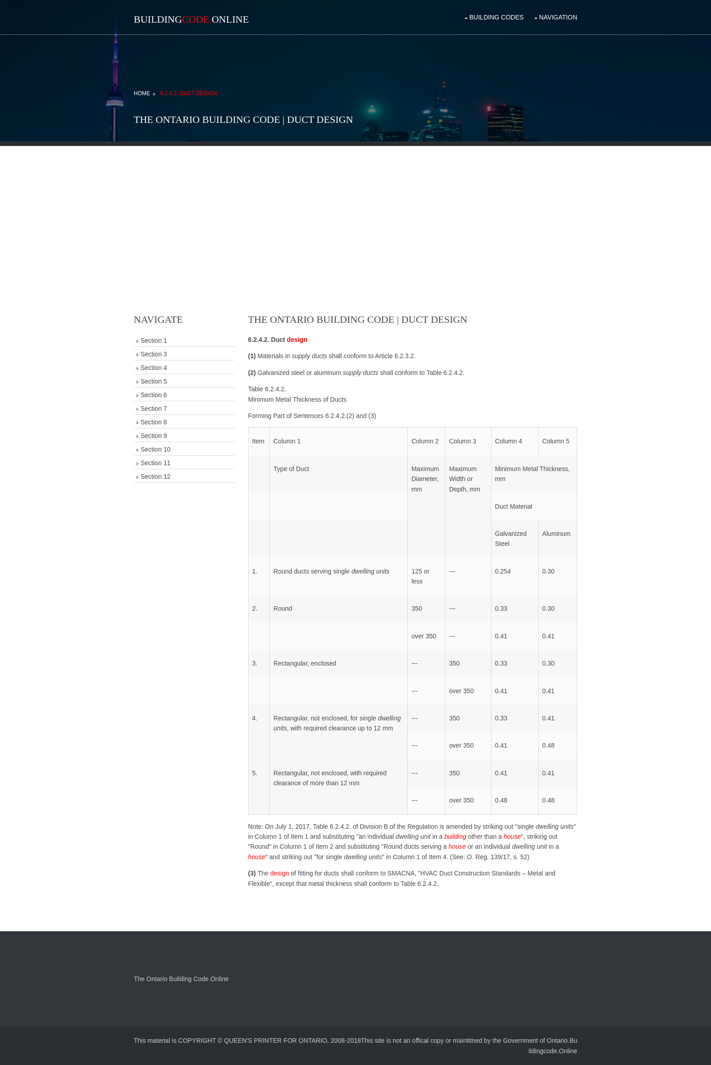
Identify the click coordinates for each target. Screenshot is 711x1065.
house (512, 836)
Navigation (558, 17)
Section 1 (154, 340)
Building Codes (496, 17)
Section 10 (155, 449)
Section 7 (154, 408)
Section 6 (154, 395)
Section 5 (154, 381)
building (455, 836)
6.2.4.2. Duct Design (188, 93)
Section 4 (154, 367)
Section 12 (155, 476)
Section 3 (154, 354)
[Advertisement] (355, 209)
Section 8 (154, 422)
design (297, 339)
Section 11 (155, 463)
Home (142, 93)
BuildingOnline (191, 19)
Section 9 (154, 435)
